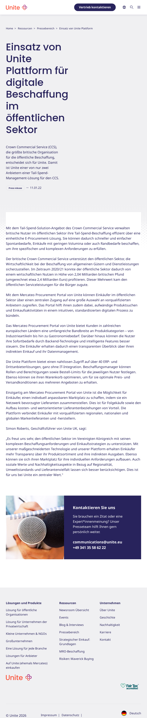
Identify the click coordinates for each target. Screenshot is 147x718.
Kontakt (105, 640)
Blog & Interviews (71, 625)
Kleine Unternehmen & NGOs (26, 634)
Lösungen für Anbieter (21, 656)
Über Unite (107, 610)
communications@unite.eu (97, 542)
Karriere (105, 632)
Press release (15, 188)
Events (63, 617)
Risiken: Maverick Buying (76, 659)
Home (9, 28)
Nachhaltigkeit (110, 625)
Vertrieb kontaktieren (95, 7)
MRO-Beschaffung (72, 651)
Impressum (49, 715)
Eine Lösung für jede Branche (26, 648)
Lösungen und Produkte (23, 603)
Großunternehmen (19, 641)
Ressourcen (25, 28)
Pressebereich (45, 28)
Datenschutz (70, 715)
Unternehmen (110, 603)
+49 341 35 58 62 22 (89, 547)
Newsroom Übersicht (74, 610)
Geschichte (107, 617)
